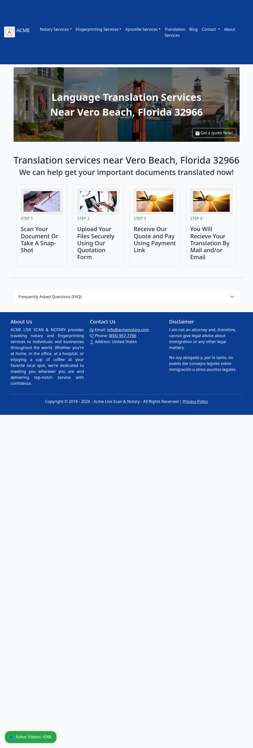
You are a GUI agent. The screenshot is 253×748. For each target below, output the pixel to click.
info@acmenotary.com (128, 329)
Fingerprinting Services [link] (97, 29)
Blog (193, 29)
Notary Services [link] (54, 29)
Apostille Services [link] (141, 29)
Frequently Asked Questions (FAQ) (50, 296)
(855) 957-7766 (122, 335)
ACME (17, 32)
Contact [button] (209, 29)
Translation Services (175, 32)
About (229, 29)
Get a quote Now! (214, 133)
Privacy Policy (195, 401)
